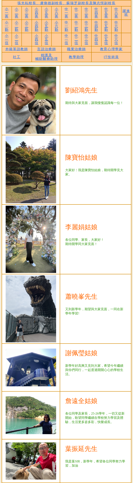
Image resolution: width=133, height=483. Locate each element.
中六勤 (116, 26)
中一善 (66, 12)
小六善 (57, 12)
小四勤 (37, 26)
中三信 (86, 39)
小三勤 (27, 26)
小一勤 (7, 26)
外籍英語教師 (16, 49)
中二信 (76, 39)
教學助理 (76, 57)
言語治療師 (46, 49)
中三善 (86, 12)
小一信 (7, 39)
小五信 (46, 39)
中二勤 (76, 26)
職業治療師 (76, 49)
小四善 (37, 12)
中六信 (116, 39)
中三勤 (86, 26)
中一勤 (66, 26)
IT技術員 (111, 57)
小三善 (27, 12)
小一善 (7, 12)
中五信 (106, 39)
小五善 (46, 12)
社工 (16, 57)
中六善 (116, 12)
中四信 (96, 39)
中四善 (96, 12)
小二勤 (17, 26)
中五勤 (106, 26)
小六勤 (57, 26)
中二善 (76, 12)
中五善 (106, 12)
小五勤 (46, 26)
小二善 (17, 12)
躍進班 (126, 13)
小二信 (17, 39)
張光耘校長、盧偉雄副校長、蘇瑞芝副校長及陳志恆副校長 (66, 3)
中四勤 (96, 26)
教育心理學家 (111, 49)
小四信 (37, 39)
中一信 (66, 39)
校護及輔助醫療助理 (46, 57)
